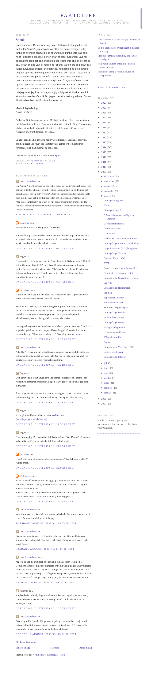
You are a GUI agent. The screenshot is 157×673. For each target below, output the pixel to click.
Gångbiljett (109, 233)
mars (107, 382)
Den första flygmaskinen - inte (119, 273)
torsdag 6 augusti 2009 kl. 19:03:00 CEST (46, 523)
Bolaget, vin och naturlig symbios (120, 268)
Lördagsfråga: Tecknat (115, 253)
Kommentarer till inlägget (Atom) (49, 654)
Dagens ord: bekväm (114, 351)
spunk (79, 334)
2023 (104, 102)
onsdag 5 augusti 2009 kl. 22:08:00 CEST (45, 467)
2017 (104, 132)
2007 (104, 403)
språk (39, 163)
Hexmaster (25, 290)
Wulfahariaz (26, 476)
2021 (104, 112)
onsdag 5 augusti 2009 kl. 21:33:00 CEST (45, 424)
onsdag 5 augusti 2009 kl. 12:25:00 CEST (45, 339)
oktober (108, 186)
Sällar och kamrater (113, 302)
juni (106, 368)
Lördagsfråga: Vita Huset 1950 (119, 347)
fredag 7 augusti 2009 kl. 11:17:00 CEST (45, 548)
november (109, 181)
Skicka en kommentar (26, 642)
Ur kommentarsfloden (114, 332)
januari (108, 392)
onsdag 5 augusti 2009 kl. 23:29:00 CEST (45, 501)
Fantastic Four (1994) (114, 258)
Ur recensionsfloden (114, 223)
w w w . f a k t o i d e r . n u (111, 87)
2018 (104, 127)
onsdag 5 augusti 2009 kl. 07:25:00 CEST (45, 248)
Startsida (54, 647)
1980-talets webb (112, 337)
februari (108, 387)
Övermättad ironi (112, 228)
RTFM (107, 263)
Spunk (58, 155)
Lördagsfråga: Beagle (114, 312)
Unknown (24, 222)
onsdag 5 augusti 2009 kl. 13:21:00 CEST (45, 364)
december (109, 176)
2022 (104, 107)
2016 (104, 137)
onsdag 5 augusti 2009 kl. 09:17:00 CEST (45, 281)
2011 (104, 162)
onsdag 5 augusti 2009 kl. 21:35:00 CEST (45, 446)
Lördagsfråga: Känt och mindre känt (122, 243)
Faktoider (78, 15)
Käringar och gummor (115, 327)
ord (31, 163)
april (106, 377)
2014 (104, 147)
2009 (104, 171)
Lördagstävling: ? (112, 210)
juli (106, 363)
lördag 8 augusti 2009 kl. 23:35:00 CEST (45, 608)
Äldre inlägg (85, 647)
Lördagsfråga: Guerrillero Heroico (121, 277)
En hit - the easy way (114, 317)
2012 (104, 157)
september (109, 191)
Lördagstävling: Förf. (114, 200)
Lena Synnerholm (28, 181)
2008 (104, 398)
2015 (104, 142)
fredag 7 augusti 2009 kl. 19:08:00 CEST (45, 582)
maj (106, 373)
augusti (108, 195)
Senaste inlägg (23, 647)
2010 (104, 166)
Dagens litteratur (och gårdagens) (120, 248)
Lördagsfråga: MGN (114, 322)
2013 (104, 152)
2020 (104, 117)
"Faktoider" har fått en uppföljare (120, 238)
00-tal (106, 205)
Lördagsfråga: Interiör (114, 356)
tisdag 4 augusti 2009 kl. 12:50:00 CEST (45, 214)
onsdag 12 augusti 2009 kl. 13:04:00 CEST (46, 634)
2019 (104, 122)
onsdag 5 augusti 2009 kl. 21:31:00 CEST (45, 402)
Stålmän (108, 292)
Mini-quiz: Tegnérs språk (116, 307)
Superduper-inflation (114, 297)
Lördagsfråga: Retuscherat (117, 287)
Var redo (108, 282)
